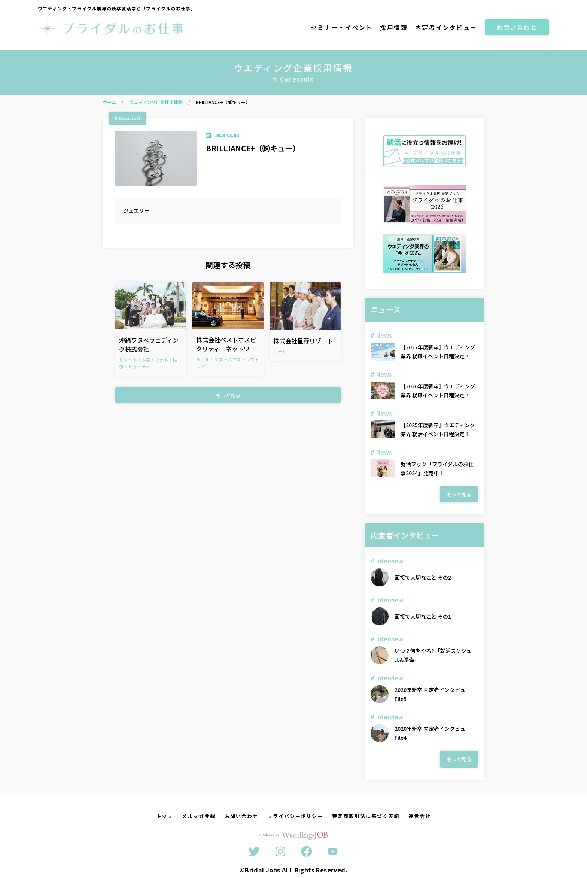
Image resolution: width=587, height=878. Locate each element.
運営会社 (419, 816)
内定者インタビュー (446, 27)
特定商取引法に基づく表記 (365, 816)
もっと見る (228, 395)
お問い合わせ (517, 27)
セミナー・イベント (342, 27)
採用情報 (394, 27)
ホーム (109, 102)
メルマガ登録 (199, 816)
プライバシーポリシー (295, 816)
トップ (164, 816)
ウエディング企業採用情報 (156, 102)
